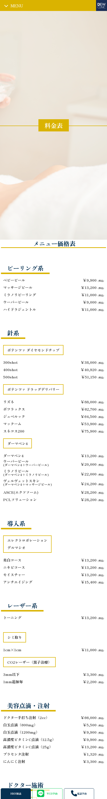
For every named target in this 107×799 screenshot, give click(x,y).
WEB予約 (47, 793)
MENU (16, 5)
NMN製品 (15, 794)
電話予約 (79, 793)
